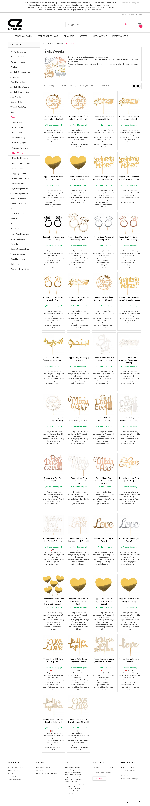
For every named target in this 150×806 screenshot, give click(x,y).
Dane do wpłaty (14, 779)
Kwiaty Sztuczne (17, 239)
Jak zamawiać (99, 36)
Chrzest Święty (17, 102)
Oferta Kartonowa (48, 36)
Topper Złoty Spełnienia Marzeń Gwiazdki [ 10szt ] (129, 179)
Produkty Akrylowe (18, 82)
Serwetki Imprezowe (19, 193)
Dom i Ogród (15, 224)
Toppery (13, 117)
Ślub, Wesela (17, 153)
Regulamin (12, 776)
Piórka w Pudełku (17, 57)
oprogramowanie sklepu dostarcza (124, 802)
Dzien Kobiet (17, 127)
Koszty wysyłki (120, 36)
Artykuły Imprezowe (19, 188)
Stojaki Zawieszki (17, 254)
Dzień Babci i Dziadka (21, 178)
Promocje (69, 36)
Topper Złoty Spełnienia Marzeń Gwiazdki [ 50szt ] (103, 179)
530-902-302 (127, 776)
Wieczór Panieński (18, 107)
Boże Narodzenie (17, 259)
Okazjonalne (17, 168)
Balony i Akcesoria (18, 199)
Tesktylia (14, 244)
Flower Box (15, 209)
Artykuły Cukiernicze (19, 214)
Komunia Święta (19, 143)
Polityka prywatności (16, 767)
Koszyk (83, 36)
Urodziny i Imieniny (20, 158)
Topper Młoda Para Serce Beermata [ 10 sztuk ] (78, 481)
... (134, 36)
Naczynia (14, 219)
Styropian (14, 77)
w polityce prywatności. (93, 10)
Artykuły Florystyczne (19, 87)
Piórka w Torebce (17, 62)
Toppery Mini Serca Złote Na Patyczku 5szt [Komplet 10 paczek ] (53, 601)
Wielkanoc (14, 67)
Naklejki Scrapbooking (19, 249)
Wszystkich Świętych (19, 269)
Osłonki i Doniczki (17, 229)
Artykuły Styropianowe (20, 72)
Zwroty (11, 773)
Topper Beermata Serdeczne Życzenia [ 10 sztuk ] (129, 360)
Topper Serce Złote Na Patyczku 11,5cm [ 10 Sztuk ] (103, 601)
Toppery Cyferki (19, 173)
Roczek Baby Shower (21, 163)
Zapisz (99, 779)
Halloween (14, 264)
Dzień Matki (17, 132)
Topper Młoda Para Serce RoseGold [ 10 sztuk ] (103, 481)
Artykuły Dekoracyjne (19, 92)
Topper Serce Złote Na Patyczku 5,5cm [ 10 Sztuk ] (78, 601)
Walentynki (17, 122)
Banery (13, 112)
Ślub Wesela (15, 97)
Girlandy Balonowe (18, 204)
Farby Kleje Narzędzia (19, 234)
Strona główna (23, 36)
